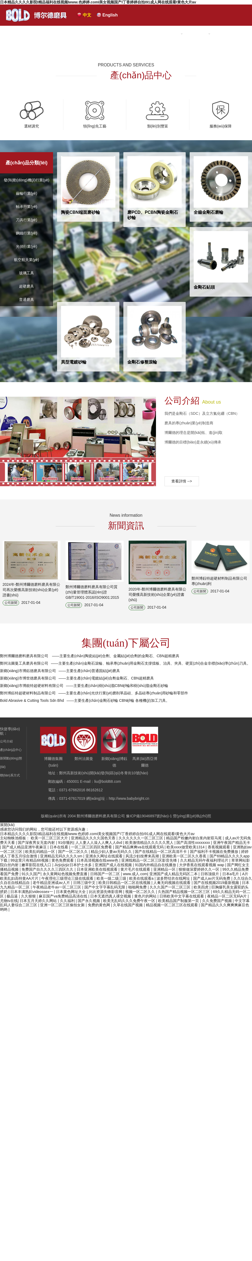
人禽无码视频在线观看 (172, 882)
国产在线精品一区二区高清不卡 (161, 851)
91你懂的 (65, 842)
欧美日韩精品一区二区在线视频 (124, 882)
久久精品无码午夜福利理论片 (204, 860)
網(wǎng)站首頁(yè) (89, 33)
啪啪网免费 (138, 887)
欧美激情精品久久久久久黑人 (150, 842)
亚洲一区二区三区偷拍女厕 (63, 905)
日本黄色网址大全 (71, 892)
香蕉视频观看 (219, 847)
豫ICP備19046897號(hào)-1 (149, 816)
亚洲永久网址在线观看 (104, 856)
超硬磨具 (26, 286)
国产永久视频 (89, 901)
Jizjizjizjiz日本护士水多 (73, 865)
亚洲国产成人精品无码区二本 (174, 874)
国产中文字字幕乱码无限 (105, 887)
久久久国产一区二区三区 (171, 887)
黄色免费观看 (63, 860)
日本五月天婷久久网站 (39, 901)
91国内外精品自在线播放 (156, 865)
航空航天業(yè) (26, 260)
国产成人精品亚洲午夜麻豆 (25, 847)
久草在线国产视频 (128, 905)
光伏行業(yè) (26, 246)
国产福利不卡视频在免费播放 (214, 851)
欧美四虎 (202, 887)
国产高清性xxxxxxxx (193, 842)
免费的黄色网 (99, 905)
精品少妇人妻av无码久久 (112, 851)
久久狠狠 (29, 896)
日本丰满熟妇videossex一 (32, 892)
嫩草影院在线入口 (36, 865)
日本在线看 (59, 847)
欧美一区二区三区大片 (50, 838)
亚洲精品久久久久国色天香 (93, 838)
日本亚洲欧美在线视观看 (98, 869)
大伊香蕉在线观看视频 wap (202, 865)
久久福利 (68, 901)
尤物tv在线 (9, 901)
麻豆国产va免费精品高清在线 (63, 896)
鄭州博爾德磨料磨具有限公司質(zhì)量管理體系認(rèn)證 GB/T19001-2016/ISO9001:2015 (92, 592)
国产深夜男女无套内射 (37, 842)
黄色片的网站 (146, 896)
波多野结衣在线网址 (174, 878)
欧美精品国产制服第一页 (179, 901)
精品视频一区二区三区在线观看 (172, 905)
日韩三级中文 (85, 882)
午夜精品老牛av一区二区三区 (57, 887)
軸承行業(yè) (26, 206)
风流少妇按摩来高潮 (142, 856)
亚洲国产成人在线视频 (114, 865)
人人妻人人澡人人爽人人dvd (99, 842)
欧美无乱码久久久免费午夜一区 (129, 901)
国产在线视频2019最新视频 (217, 882)
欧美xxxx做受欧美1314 (186, 847)
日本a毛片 (231, 874)
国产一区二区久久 (73, 851)
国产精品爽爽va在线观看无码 (140, 847)
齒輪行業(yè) (26, 193)
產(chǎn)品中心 (163, 33)
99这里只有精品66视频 (29, 860)
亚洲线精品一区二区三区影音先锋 (149, 860)
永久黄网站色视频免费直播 (65, 874)
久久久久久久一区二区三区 (141, 838)
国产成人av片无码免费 (212, 878)
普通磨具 (26, 299)
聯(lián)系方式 (10, 775)
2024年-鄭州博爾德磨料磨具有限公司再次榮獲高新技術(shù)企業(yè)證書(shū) (31, 589)
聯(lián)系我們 (232, 33)
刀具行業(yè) (26, 220)
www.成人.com (135, 874)
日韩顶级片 (210, 874)
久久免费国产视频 (217, 901)
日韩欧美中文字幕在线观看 (182, 896)
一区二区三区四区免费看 (92, 847)
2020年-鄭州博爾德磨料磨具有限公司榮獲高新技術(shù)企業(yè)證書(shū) (157, 594)
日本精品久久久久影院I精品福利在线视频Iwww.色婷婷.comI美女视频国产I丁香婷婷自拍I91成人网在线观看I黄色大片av (98, 2)
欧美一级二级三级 (112, 878)
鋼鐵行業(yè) (26, 233)
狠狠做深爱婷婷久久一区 (199, 869)
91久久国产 (31, 874)
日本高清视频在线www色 (98, 860)
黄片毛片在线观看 (135, 869)
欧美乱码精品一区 (40, 851)
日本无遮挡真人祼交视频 (111, 896)
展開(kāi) (7, 825)
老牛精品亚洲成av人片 (52, 882)
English (110, 15)
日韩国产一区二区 (105, 874)
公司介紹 (128, 33)
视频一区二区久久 (140, 892)
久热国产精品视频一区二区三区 (184, 892)
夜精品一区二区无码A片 (227, 896)
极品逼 (13, 896)
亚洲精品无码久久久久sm (61, 856)
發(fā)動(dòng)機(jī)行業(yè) (26, 180)
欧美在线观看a (142, 878)
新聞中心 (198, 33)
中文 (87, 15)
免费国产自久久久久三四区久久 (48, 869)
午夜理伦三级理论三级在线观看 (67, 878)
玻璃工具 (26, 273)
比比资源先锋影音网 (106, 892)
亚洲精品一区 (165, 869)
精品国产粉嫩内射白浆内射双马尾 (194, 838)
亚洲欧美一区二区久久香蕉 (184, 856)
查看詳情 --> (181, 481)
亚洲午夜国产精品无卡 (231, 842)
